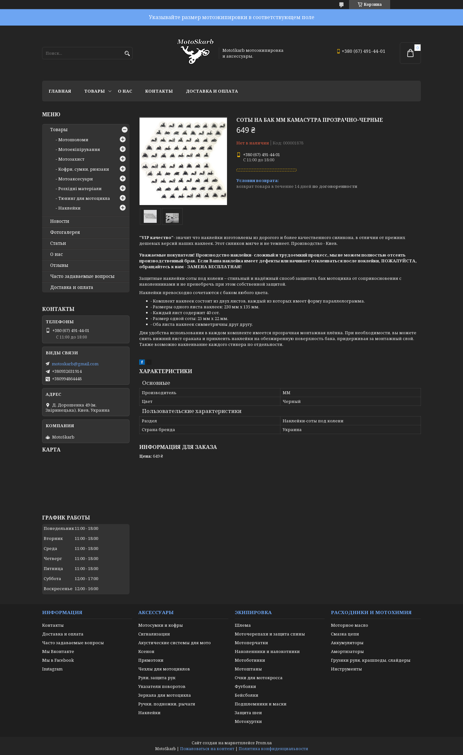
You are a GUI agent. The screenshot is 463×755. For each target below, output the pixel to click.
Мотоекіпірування (79, 149)
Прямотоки (151, 660)
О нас (125, 91)
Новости (59, 221)
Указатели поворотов (162, 686)
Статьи (58, 243)
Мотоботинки (250, 660)
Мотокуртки (248, 721)
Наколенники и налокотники (267, 651)
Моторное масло (349, 625)
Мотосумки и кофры (160, 625)
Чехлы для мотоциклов (164, 669)
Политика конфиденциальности (273, 748)
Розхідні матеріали (80, 188)
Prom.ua (264, 743)
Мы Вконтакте (58, 651)
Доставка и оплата (212, 91)
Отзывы (59, 265)
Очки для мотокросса (259, 678)
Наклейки (69, 208)
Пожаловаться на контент (207, 748)
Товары (94, 91)
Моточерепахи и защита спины (270, 634)
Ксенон (146, 651)
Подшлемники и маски (261, 704)
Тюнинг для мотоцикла (84, 198)
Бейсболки (246, 695)
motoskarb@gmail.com (75, 363)
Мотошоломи (73, 140)
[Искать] (127, 53)
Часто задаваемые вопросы (82, 276)
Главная (60, 91)
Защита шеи (248, 712)
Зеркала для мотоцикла (164, 695)
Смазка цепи (345, 634)
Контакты (159, 91)
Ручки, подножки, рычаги (166, 704)
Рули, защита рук (156, 678)
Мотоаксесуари (75, 179)
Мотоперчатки (251, 643)
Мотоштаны (248, 669)
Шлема (243, 625)
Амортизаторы (347, 651)
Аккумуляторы (347, 643)
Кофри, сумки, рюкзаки (83, 169)
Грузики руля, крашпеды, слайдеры (371, 660)
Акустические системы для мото (174, 643)
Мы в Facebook (58, 660)
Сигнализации (154, 634)
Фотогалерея (65, 232)
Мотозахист (71, 159)
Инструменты (346, 669)
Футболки (245, 686)
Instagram (52, 669)
